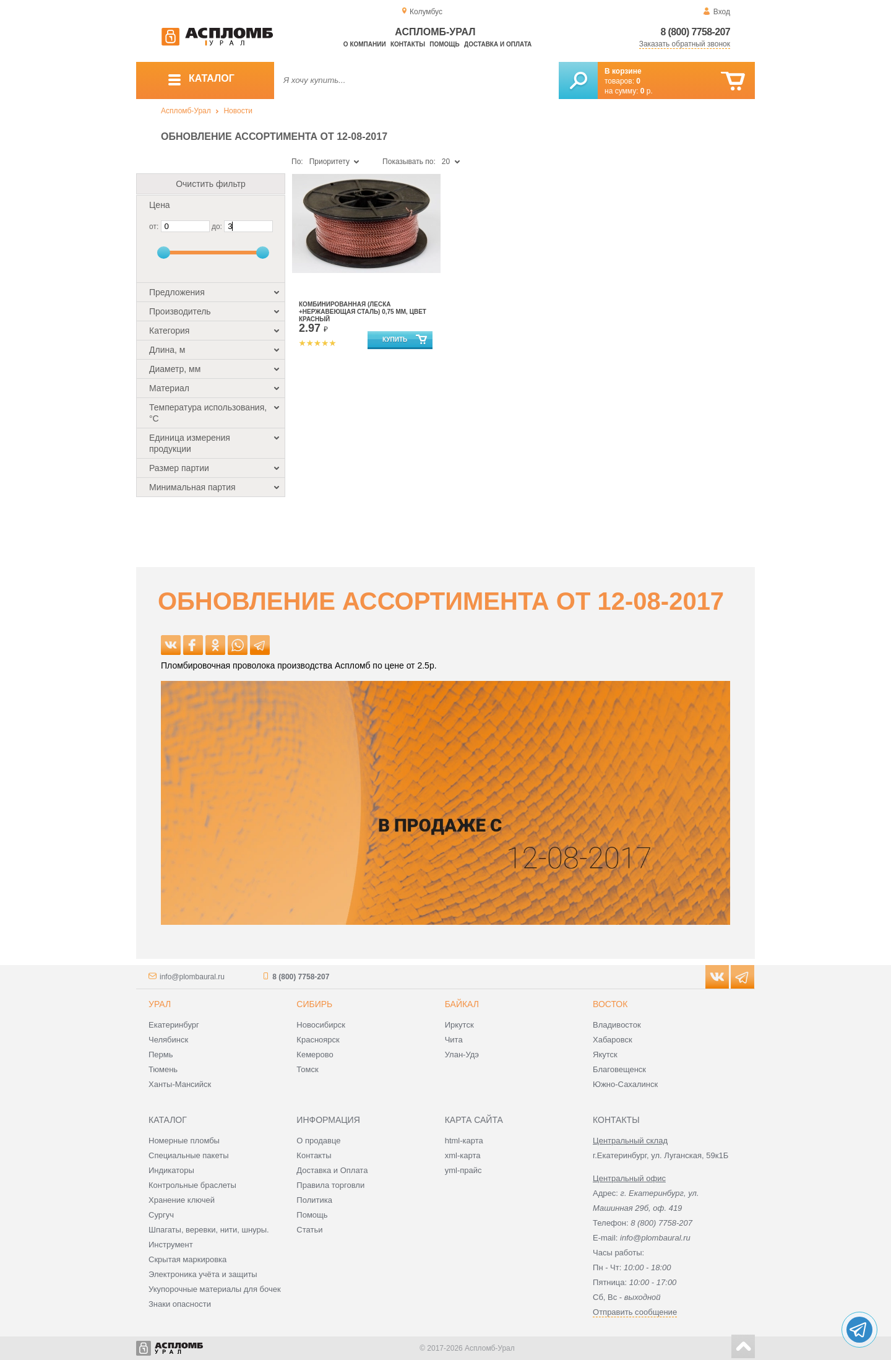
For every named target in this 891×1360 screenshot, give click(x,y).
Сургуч (161, 1214)
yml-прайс (463, 1170)
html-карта (464, 1140)
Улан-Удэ (462, 1054)
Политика (314, 1200)
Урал (159, 1004)
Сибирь (314, 1004)
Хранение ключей (181, 1200)
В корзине (623, 71)
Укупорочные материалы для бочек (214, 1289)
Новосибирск (320, 1024)
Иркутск (459, 1024)
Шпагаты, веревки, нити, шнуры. (208, 1229)
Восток (610, 1004)
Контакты (407, 44)
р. (646, 91)
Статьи (309, 1229)
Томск (307, 1069)
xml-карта (463, 1155)
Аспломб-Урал (186, 110)
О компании (364, 44)
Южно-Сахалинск (625, 1084)
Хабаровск (612, 1039)
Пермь (160, 1054)
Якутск (605, 1054)
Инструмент (170, 1244)
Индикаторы (171, 1170)
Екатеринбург (173, 1024)
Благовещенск (619, 1069)
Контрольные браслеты (192, 1185)
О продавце (318, 1140)
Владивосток (617, 1024)
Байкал (462, 1004)
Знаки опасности (179, 1304)
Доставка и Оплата (332, 1170)
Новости (237, 110)
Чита (454, 1039)
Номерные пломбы (184, 1140)
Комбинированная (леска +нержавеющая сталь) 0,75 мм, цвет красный (362, 312)
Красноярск (317, 1039)
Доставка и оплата (498, 44)
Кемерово (314, 1054)
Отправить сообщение (635, 1312)
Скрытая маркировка (187, 1259)
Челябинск (168, 1039)
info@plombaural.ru (192, 976)
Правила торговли (330, 1185)
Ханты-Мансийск (179, 1084)
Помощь (444, 44)
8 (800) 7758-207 (695, 32)
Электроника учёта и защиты (202, 1274)
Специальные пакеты (188, 1155)
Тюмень (163, 1069)
